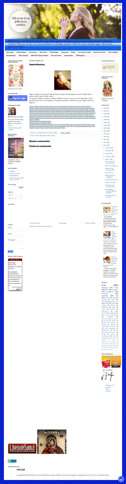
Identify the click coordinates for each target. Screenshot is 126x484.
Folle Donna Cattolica (16, 117)
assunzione (104, 341)
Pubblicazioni (80, 55)
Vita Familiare (54, 52)
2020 (105, 125)
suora (104, 349)
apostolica (104, 339)
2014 (105, 142)
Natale (73, 52)
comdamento (105, 330)
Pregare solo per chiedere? (110, 176)
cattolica (105, 296)
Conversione (33, 52)
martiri (114, 343)
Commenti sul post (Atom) (44, 226)
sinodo (111, 347)
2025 (105, 111)
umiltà (114, 320)
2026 (105, 108)
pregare (115, 290)
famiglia (105, 287)
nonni (113, 332)
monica (49, 135)
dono (103, 343)
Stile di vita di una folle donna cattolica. (16, 178)
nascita (106, 332)
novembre (108, 150)
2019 (105, 128)
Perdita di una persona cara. (110, 169)
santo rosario (106, 315)
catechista (105, 307)
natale (113, 303)
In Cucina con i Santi (84, 52)
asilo (113, 339)
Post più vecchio (90, 223)
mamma (105, 294)
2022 (105, 119)
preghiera (109, 292)
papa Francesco (113, 301)
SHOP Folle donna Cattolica (39, 55)
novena (104, 334)
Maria (103, 301)
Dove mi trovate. (56, 55)
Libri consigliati (113, 52)
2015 (105, 139)
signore (116, 315)
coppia (104, 326)
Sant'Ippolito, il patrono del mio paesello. (110, 191)
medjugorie (104, 345)
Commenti (13, 198)
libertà (108, 343)
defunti (104, 322)
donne (113, 305)
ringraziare (113, 313)
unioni (109, 349)
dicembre (108, 148)
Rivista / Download (99, 52)
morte (103, 309)
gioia (113, 307)
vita (116, 296)
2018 (105, 131)
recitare (105, 347)
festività (112, 309)
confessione (105, 319)
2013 (105, 145)
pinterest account (15, 173)
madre (44, 135)
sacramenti (112, 328)
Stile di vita (43, 52)
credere (104, 305)
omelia (111, 345)
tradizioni (110, 317)
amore (107, 298)
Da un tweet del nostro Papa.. (110, 162)
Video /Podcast (23, 55)
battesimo (113, 341)
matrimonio (105, 311)
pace (103, 328)
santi (53, 135)
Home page (10, 52)
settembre (108, 156)
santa (114, 336)
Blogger (107, 475)
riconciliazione (106, 336)
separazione (105, 338)
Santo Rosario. (68, 55)
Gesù (116, 287)
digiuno (113, 322)
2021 (105, 122)
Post (11, 195)
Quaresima (64, 52)
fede (37, 135)
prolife (116, 345)
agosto (107, 159)
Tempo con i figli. (110, 182)
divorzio (116, 330)
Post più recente (35, 223)
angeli (114, 338)
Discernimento (11, 55)
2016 (105, 136)
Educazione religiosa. (111, 166)
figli (41, 135)
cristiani (104, 299)
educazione (112, 326)
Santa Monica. (109, 173)
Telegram (12, 171)
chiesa (106, 303)
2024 (105, 114)
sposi (117, 347)
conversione (114, 319)
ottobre (107, 153)
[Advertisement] (62, 206)
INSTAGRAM (14, 175)
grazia (106, 320)
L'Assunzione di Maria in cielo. (110, 186)
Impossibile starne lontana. (110, 196)
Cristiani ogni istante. (111, 180)
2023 (105, 116)
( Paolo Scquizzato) (17, 287)
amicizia (113, 324)
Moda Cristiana (21, 52)
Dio (106, 290)
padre (113, 334)
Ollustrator (93, 475)
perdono (104, 324)
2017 (105, 134)
